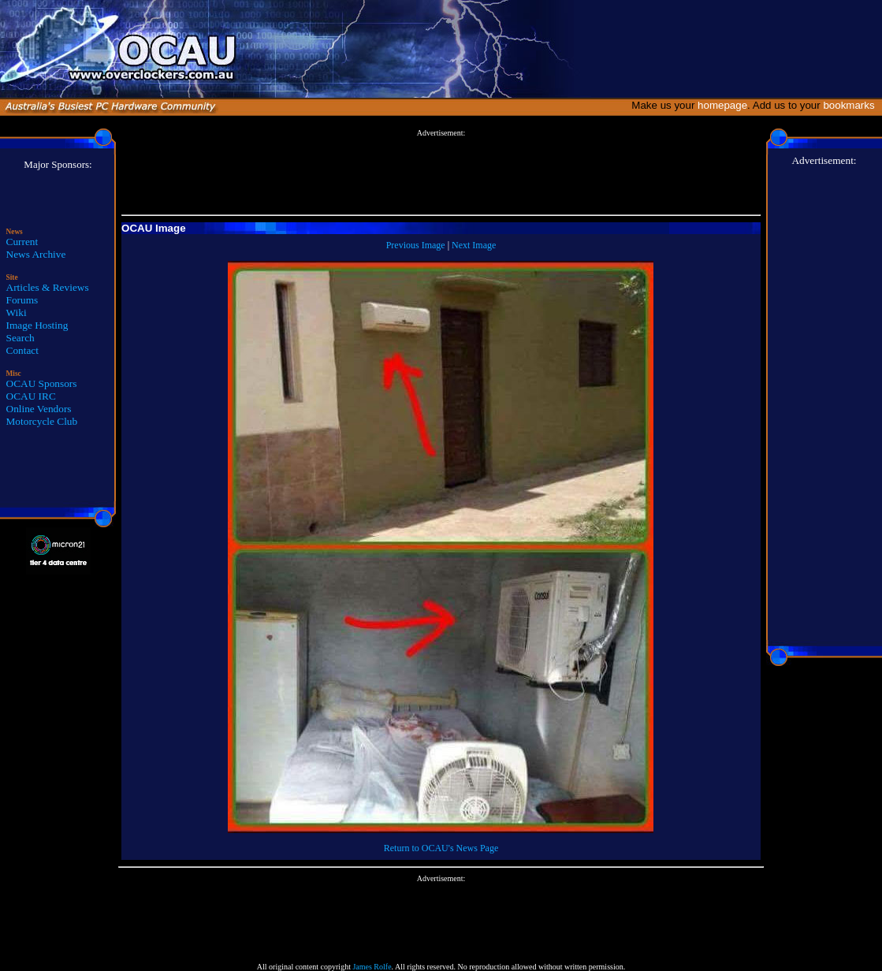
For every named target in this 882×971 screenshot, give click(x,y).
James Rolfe (371, 966)
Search (20, 338)
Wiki (16, 312)
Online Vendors (39, 409)
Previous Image (415, 245)
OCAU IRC (31, 396)
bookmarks (851, 105)
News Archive (36, 254)
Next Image (474, 245)
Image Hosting (37, 325)
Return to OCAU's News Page (441, 848)
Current (22, 241)
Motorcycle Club (42, 421)
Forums (22, 300)
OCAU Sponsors (41, 383)
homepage (722, 105)
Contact (22, 350)
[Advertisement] (441, 172)
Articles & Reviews (47, 287)
